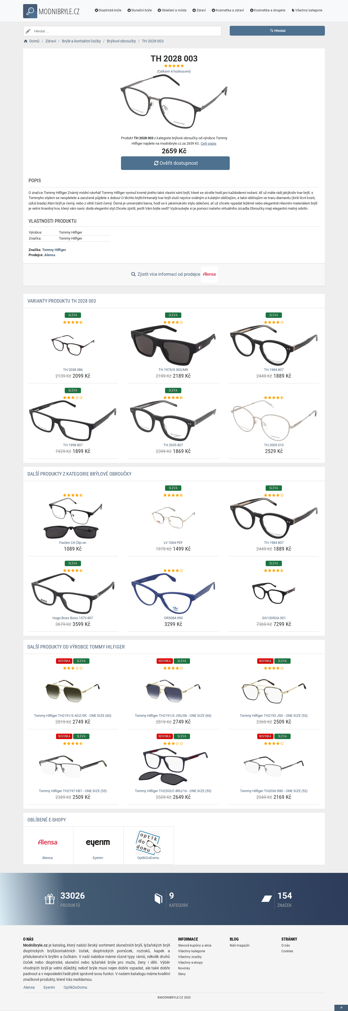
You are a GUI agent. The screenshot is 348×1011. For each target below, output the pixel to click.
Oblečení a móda (172, 10)
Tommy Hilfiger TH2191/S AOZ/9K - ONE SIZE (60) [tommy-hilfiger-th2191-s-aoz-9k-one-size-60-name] (72, 716)
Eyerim (49, 987)
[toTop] (341, 1008)
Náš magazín (240, 945)
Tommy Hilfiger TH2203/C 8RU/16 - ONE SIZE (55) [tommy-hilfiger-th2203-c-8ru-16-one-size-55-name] (173, 791)
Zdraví (199, 10)
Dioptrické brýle (108, 10)
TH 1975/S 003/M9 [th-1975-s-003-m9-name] (173, 370)
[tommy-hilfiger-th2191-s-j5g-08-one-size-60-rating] (173, 668)
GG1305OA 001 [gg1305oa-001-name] (274, 618)
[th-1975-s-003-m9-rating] (173, 322)
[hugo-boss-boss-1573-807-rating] (73, 570)
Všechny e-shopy (190, 963)
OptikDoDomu (75, 987)
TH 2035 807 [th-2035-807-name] (173, 445)
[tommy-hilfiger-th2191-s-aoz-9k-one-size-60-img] (73, 691)
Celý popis (208, 143)
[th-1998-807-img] (73, 420)
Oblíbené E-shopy (46, 820)
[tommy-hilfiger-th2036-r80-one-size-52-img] (274, 766)
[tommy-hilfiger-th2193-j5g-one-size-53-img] (274, 691)
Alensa (49, 255)
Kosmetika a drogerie (267, 10)
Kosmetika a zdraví (227, 10)
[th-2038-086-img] (73, 345)
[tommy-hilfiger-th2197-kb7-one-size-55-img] (73, 766)
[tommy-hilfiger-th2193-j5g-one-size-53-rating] (274, 668)
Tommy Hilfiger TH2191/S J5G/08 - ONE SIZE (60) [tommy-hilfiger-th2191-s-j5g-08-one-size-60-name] (173, 716)
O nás (285, 945)
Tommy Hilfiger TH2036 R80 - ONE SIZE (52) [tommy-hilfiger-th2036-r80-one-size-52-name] (274, 791)
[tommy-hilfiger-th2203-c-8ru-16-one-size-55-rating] (173, 743)
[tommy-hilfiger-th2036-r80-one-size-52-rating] (274, 743)
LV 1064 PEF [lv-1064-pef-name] (173, 543)
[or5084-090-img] (173, 593)
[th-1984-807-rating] (274, 322)
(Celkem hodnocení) (174, 71)
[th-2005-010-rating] (274, 398)
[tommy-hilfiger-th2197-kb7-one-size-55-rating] (73, 743)
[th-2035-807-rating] (173, 398)
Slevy (182, 974)
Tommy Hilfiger (54, 250)
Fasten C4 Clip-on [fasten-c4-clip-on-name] (72, 543)
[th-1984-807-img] (274, 345)
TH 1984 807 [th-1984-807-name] (274, 370)
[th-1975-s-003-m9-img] (173, 345)
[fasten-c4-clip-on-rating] (73, 495)
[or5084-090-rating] (173, 570)
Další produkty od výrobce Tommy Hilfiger (76, 647)
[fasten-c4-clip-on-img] (73, 518)
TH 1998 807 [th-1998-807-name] (73, 445)
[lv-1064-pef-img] (173, 518)
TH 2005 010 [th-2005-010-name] (274, 445)
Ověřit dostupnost (175, 163)
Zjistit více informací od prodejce (173, 274)
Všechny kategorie (306, 10)
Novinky (184, 968)
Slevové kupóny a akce (194, 945)
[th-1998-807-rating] (73, 398)
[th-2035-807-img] (173, 420)
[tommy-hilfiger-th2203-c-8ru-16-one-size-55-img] (173, 766)
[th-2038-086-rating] (73, 322)
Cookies (287, 951)
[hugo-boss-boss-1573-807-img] (73, 593)
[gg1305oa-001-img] (274, 593)
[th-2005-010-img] (274, 420)
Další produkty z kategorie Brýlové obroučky (79, 474)
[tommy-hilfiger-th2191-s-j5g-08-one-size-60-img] (173, 691)
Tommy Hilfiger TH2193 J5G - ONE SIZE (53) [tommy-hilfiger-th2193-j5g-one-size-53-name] (274, 716)
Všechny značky (190, 957)
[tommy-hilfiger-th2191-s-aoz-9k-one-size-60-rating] (73, 668)
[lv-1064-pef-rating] (173, 495)
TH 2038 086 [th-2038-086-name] (73, 370)
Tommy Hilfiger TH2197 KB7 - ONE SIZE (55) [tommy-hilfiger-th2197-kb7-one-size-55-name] (73, 791)
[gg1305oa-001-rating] (274, 570)
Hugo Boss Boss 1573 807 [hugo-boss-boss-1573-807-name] (72, 618)
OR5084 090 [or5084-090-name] (173, 618)
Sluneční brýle (139, 10)
